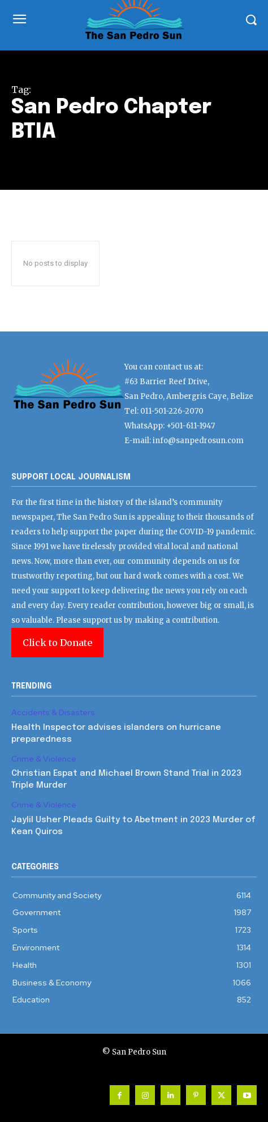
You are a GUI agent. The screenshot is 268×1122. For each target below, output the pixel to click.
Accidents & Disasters (53, 712)
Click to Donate (57, 642)
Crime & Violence (43, 759)
